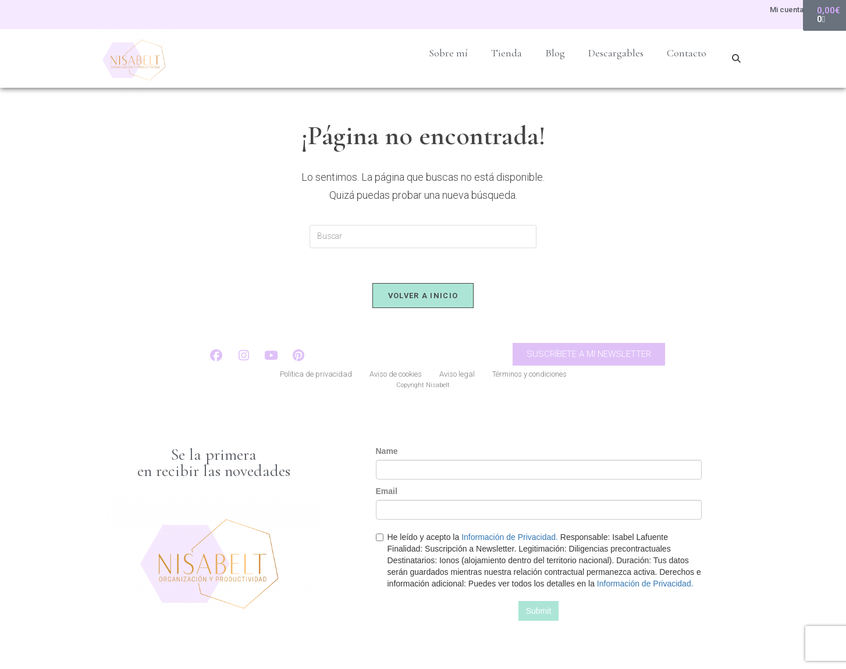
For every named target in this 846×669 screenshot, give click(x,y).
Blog (555, 52)
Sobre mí (448, 52)
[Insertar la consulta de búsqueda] (423, 236)
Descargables (616, 52)
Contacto (686, 52)
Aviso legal (457, 374)
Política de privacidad (316, 374)
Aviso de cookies (395, 374)
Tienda (506, 52)
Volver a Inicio (423, 295)
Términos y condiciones (529, 374)
